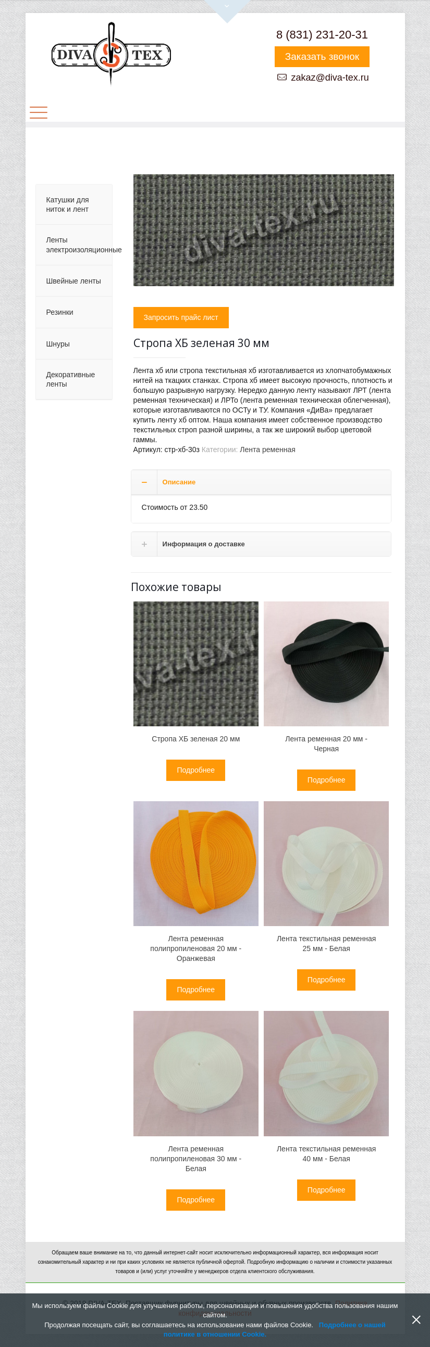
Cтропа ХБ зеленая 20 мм (196, 739)
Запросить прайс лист (181, 317)
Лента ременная (267, 449)
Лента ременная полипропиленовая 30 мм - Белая (195, 1159)
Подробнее (196, 770)
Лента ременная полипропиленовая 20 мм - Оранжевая (195, 948)
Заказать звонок (322, 56)
